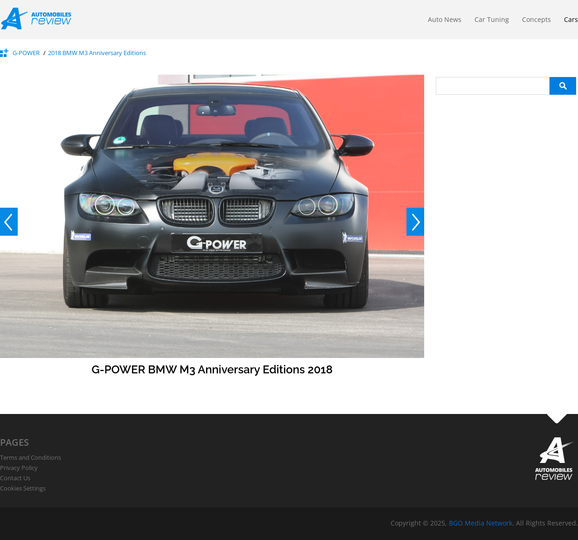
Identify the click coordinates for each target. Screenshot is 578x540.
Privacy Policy (19, 467)
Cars (571, 19)
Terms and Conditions (30, 457)
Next (415, 222)
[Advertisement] (506, 153)
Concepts (536, 19)
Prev (9, 222)
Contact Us (15, 478)
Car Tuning (492, 19)
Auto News (444, 19)
